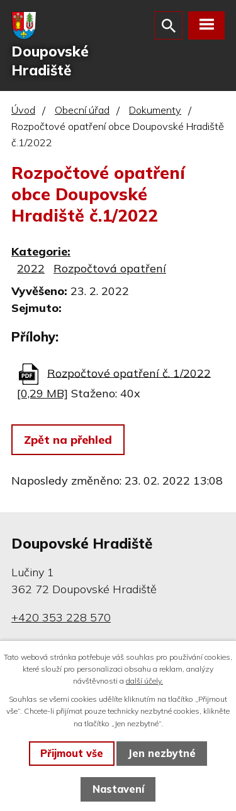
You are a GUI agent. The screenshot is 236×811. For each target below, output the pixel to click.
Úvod (23, 110)
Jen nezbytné (162, 753)
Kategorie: (40, 251)
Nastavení (118, 789)
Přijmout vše (71, 753)
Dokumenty (155, 110)
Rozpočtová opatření (109, 268)
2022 (31, 268)
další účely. (144, 680)
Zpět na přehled (68, 439)
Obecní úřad (82, 110)
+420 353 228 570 (61, 617)
